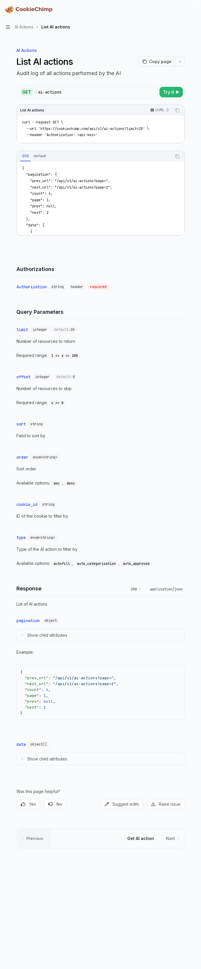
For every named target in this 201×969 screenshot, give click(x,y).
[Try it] (171, 92)
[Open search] (182, 9)
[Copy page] (156, 62)
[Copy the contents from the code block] (177, 110)
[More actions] (193, 9)
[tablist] (94, 156)
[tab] (25, 156)
